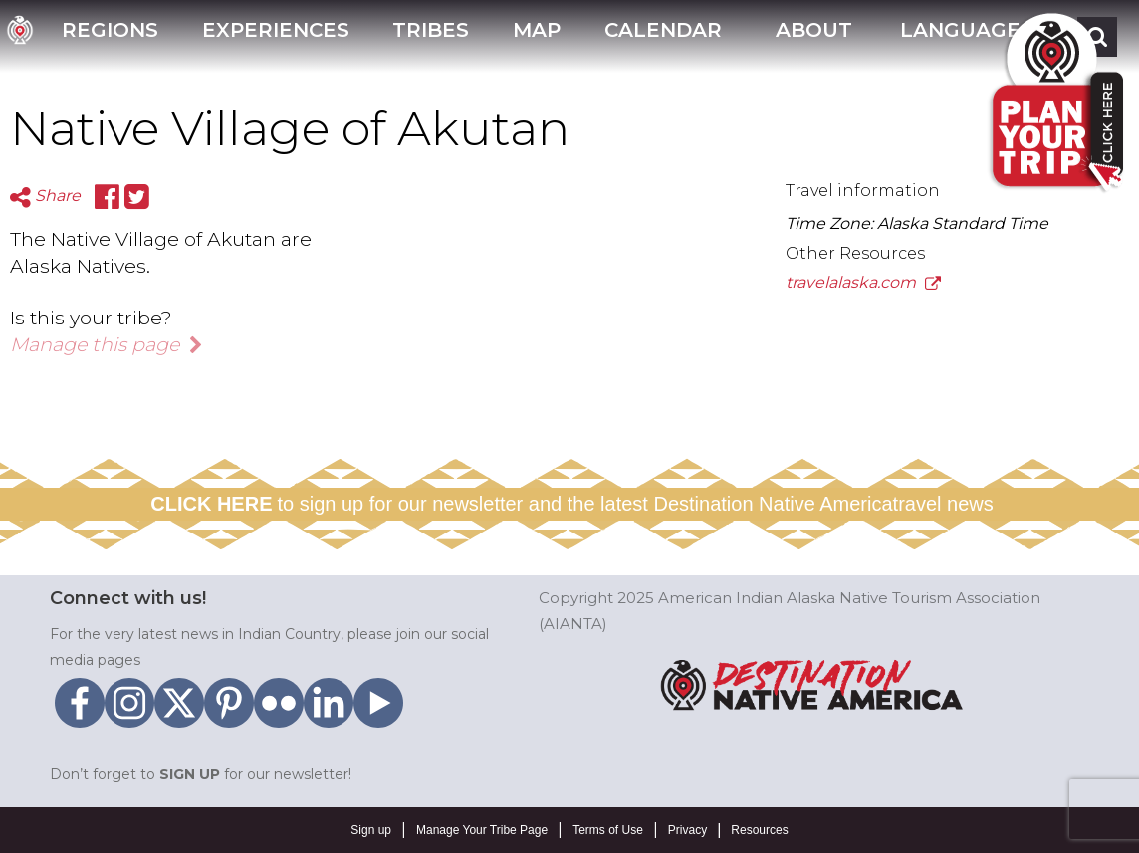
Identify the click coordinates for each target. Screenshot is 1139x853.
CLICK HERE (211, 504)
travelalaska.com (863, 282)
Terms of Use (607, 830)
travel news (943, 504)
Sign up (370, 830)
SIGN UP (189, 774)
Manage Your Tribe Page (482, 830)
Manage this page (106, 344)
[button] (811, 36)
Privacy (687, 830)
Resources (759, 830)
